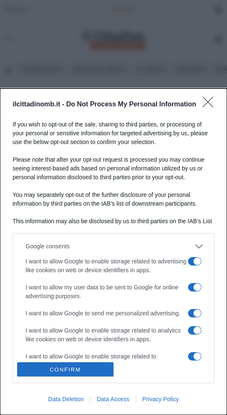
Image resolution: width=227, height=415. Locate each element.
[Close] (211, 105)
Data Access (113, 399)
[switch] (194, 261)
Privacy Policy (160, 399)
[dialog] (113, 251)
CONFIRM (65, 369)
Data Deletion (66, 399)
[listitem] (113, 246)
